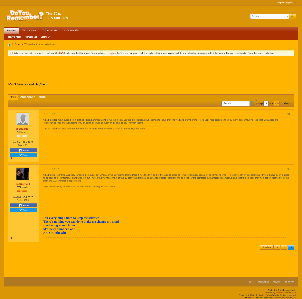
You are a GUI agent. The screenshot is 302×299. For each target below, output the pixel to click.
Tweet (23, 155)
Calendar (45, 36)
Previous (267, 247)
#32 (288, 169)
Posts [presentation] (13, 97)
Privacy (276, 282)
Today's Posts (49, 30)
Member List (31, 36)
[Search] (269, 16)
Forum (18, 44)
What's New (29, 30)
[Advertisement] (151, 70)
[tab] (13, 97)
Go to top (289, 282)
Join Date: (17, 142)
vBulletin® (280, 292)
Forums (11, 30)
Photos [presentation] (43, 97)
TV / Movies (29, 44)
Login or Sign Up (287, 2)
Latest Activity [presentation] (27, 97)
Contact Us (263, 282)
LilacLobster (22, 129)
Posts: (21, 145)
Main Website (71, 30)
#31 (288, 114)
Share (24, 150)
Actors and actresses (47, 44)
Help (251, 282)
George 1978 (22, 184)
